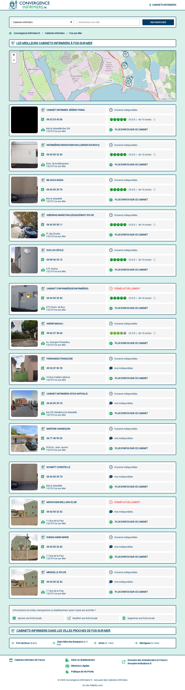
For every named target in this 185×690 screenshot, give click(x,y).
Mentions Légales (80, 665)
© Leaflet (163, 99)
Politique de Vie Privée (82, 671)
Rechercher (158, 22)
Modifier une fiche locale (85, 618)
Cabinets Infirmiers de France (30, 660)
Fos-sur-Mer (75, 33)
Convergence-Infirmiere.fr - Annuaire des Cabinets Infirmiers (97, 680)
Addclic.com (96, 685)
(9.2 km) (149, 643)
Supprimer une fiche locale (141, 618)
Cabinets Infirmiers (164, 5)
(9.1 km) (105, 643)
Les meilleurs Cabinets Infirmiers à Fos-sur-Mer (54, 43)
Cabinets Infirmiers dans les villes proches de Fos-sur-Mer (63, 630)
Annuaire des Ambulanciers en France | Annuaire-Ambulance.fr (147, 662)
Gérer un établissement (83, 660)
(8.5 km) (72, 643)
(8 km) (26, 643)
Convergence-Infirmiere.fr (27, 33)
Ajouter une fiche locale (30, 618)
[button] (124, 65)
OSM (172, 99)
